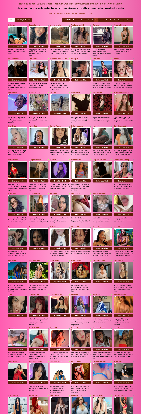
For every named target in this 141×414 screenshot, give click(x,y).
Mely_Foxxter (119, 296)
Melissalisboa (34, 357)
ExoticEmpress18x (121, 115)
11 (119, 20)
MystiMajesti (97, 85)
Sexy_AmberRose (99, 146)
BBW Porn (51, 13)
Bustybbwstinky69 (36, 146)
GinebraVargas (98, 357)
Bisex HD (82, 13)
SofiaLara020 (12, 25)
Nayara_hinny (76, 296)
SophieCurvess (34, 25)
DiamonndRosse (99, 296)
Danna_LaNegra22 (14, 326)
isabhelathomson (35, 326)
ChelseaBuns (97, 266)
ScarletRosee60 (56, 266)
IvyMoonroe (12, 296)
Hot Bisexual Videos (63, 13)
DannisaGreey (76, 357)
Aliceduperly (54, 176)
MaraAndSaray (13, 55)
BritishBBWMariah (99, 176)
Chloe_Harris (97, 206)
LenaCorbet (54, 236)
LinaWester (33, 55)
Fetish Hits (87, 411)
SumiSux (11, 206)
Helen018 (117, 176)
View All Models (69, 20)
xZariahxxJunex (35, 85)
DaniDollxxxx (76, 146)
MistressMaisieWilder (121, 85)
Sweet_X (96, 115)
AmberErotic (76, 85)
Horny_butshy (34, 115)
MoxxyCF (74, 55)
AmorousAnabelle (120, 266)
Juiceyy (32, 206)
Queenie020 (54, 357)
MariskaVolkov (34, 236)
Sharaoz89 (75, 206)
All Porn (90, 13)
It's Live (74, 13)
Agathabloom (55, 296)
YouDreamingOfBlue (78, 25)
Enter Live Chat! (17, 43)
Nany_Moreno (119, 206)
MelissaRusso (13, 146)
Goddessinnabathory (121, 146)
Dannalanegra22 (56, 326)
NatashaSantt (76, 236)
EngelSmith (12, 236)
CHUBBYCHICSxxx (100, 326)
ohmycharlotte (55, 25)
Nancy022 (53, 85)
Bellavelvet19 (34, 266)
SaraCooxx (75, 266)
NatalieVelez (118, 236)
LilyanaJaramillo (99, 236)
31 (127, 20)
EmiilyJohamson (120, 357)
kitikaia (10, 266)
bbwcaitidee (97, 55)
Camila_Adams (55, 115)
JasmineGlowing (120, 25)
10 (114, 20)
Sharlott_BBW (34, 296)
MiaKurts (96, 25)
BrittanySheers (34, 176)
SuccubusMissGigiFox (58, 55)
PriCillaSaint (54, 206)
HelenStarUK (12, 115)
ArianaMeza (118, 326)
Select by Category (24, 20)
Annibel (116, 55)
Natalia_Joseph (77, 115)
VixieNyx (53, 146)
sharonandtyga (76, 326)
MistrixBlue (12, 176)
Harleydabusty (13, 85)
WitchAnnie (75, 176)
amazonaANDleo (14, 357)
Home (11, 20)
